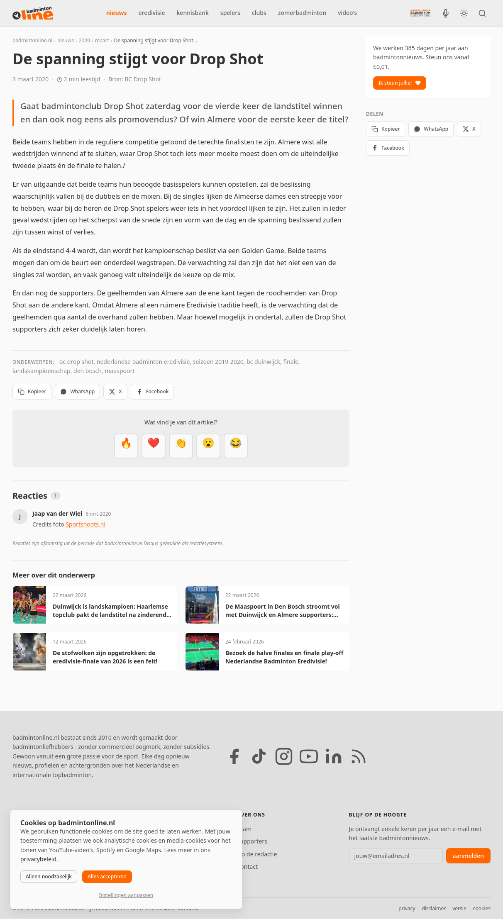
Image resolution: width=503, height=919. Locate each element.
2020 (84, 40)
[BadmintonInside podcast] (445, 13)
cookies (482, 908)
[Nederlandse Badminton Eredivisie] (420, 12)
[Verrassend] (208, 446)
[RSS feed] (358, 756)
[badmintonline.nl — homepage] (32, 13)
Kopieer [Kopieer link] (32, 391)
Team (244, 829)
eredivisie (152, 13)
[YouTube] (309, 756)
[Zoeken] (482, 13)
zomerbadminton (302, 13)
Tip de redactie (257, 854)
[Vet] (126, 446)
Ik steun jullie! (399, 82)
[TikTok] (259, 756)
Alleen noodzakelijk (49, 876)
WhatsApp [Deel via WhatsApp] (77, 391)
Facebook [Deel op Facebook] (152, 391)
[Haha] (236, 446)
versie (459, 908)
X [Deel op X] (115, 391)
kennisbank (193, 13)
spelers (230, 13)
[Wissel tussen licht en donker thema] (464, 13)
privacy (406, 908)
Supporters (252, 841)
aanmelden (468, 856)
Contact (247, 866)
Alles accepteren (107, 876)
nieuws (116, 13)
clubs (259, 13)
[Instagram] (284, 756)
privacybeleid (38, 859)
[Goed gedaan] (181, 446)
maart (102, 40)
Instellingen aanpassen (126, 895)
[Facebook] (234, 756)
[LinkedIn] (334, 756)
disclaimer (434, 908)
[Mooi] (154, 446)
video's (347, 13)
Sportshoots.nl (85, 524)
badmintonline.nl (32, 40)
